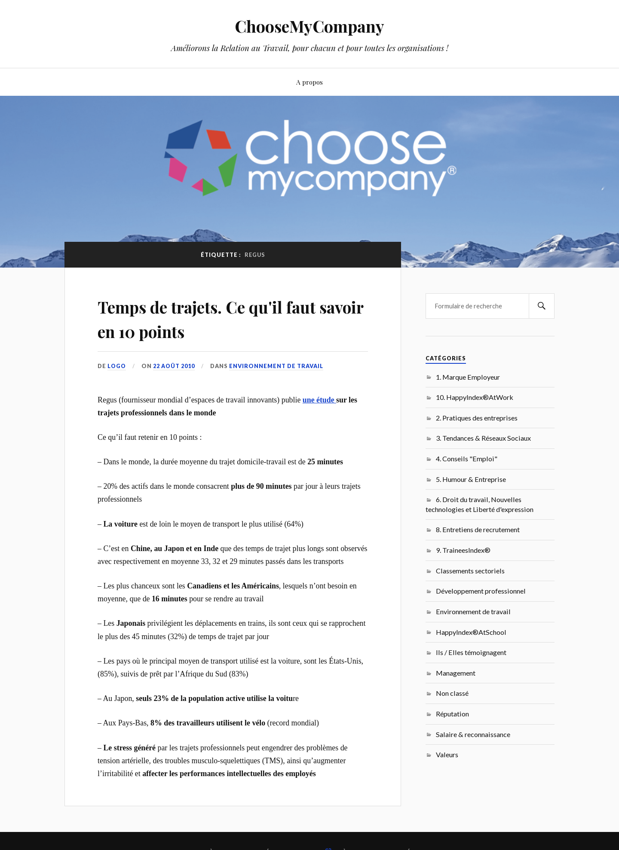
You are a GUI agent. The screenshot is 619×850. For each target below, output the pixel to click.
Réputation (452, 714)
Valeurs (447, 754)
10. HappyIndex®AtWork (474, 397)
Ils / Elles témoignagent (471, 652)
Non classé (452, 693)
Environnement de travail (277, 366)
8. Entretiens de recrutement (478, 529)
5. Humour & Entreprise (471, 479)
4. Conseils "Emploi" (466, 458)
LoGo (116, 366)
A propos (309, 81)
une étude (319, 399)
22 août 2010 (174, 366)
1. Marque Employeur (468, 377)
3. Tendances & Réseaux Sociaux (483, 438)
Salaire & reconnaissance (473, 734)
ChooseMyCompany (309, 26)
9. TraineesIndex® (463, 550)
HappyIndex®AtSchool (471, 632)
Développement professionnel (481, 591)
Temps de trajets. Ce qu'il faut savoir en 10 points (228, 318)
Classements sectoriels (470, 571)
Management (455, 673)
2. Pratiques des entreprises (477, 418)
